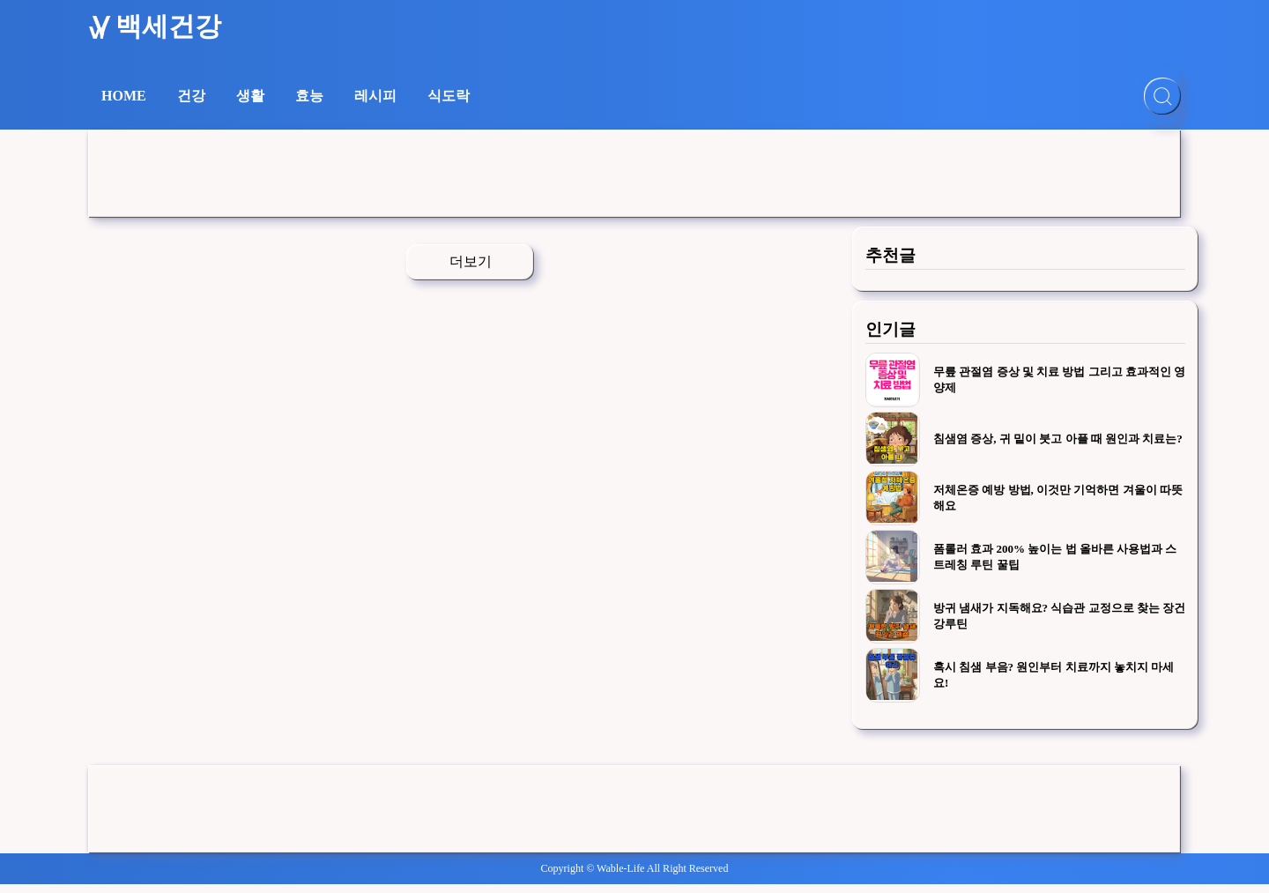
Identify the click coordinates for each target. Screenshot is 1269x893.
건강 (191, 95)
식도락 (448, 95)
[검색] (1162, 96)
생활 (250, 95)
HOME (123, 95)
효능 (309, 95)
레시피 (375, 95)
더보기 (470, 261)
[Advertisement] (634, 174)
